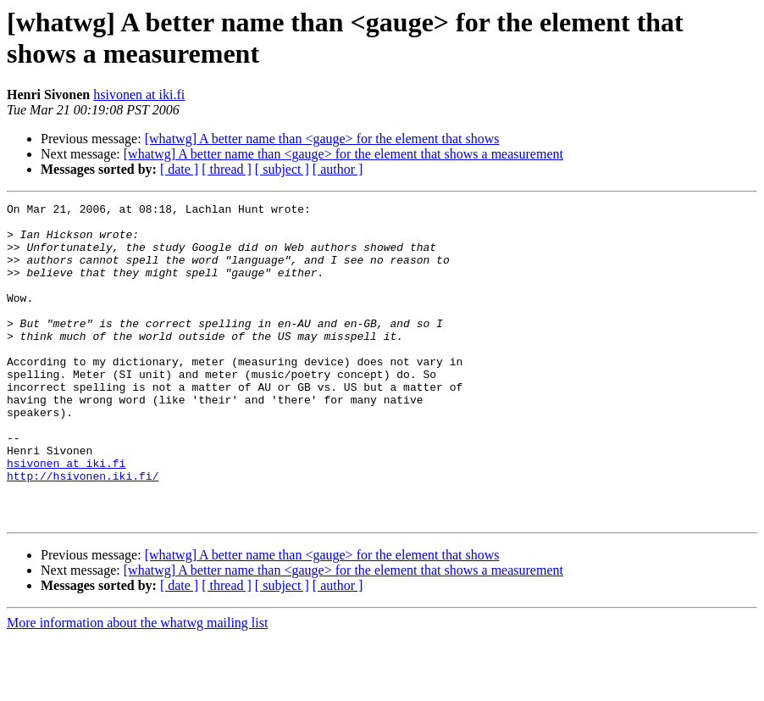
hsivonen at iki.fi (139, 94)
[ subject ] (282, 169)
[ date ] (179, 169)
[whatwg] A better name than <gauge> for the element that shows (322, 138)
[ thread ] (227, 169)
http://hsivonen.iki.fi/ (82, 531)
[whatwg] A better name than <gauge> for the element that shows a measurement (343, 154)
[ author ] (338, 169)
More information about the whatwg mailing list (137, 686)
